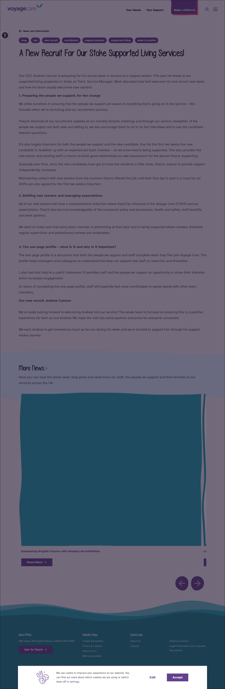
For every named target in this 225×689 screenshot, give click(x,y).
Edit (153, 677)
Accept (177, 677)
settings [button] (74, 681)
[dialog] (112, 344)
